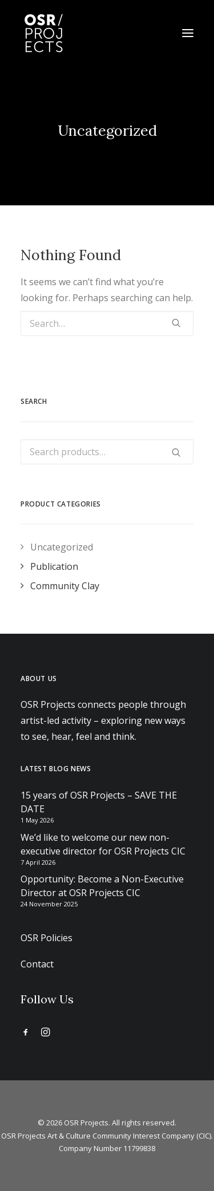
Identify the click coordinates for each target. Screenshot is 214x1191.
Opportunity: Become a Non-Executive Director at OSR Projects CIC (102, 886)
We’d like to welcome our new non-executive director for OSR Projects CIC (103, 844)
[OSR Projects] (43, 33)
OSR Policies (46, 937)
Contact (37, 964)
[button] (187, 33)
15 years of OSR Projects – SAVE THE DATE (99, 802)
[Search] (107, 323)
